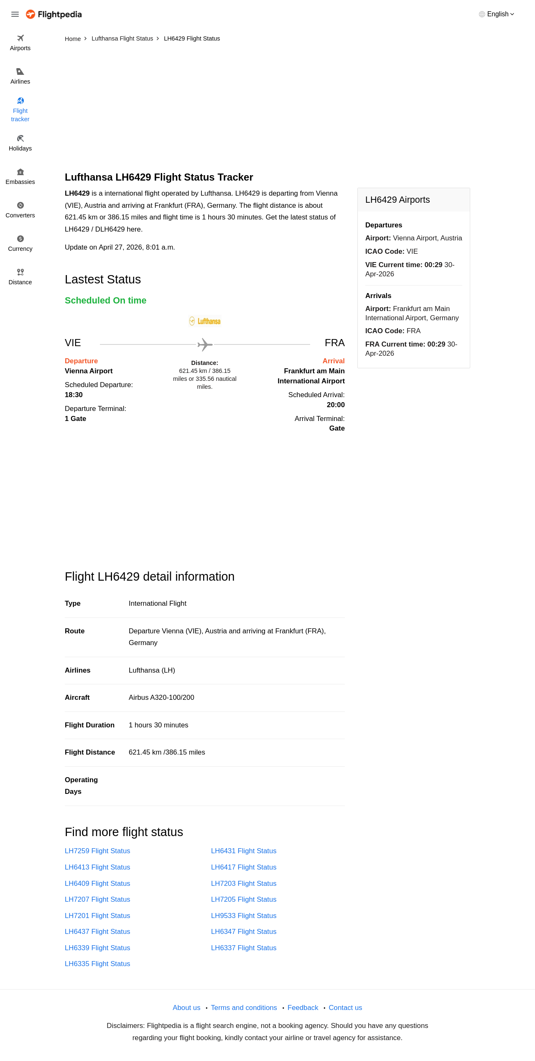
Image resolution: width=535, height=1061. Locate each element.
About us (186, 1008)
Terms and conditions (244, 1008)
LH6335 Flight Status (97, 964)
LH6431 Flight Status (244, 851)
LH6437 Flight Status (97, 932)
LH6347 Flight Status (244, 932)
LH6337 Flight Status (244, 948)
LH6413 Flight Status (97, 867)
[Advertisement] (267, 108)
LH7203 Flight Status (244, 884)
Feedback (303, 1008)
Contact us (345, 1008)
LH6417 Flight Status (244, 867)
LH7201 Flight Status (97, 916)
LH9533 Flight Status (244, 916)
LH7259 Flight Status (97, 851)
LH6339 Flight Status (97, 948)
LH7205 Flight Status (244, 899)
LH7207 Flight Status (97, 899)
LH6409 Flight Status (97, 884)
